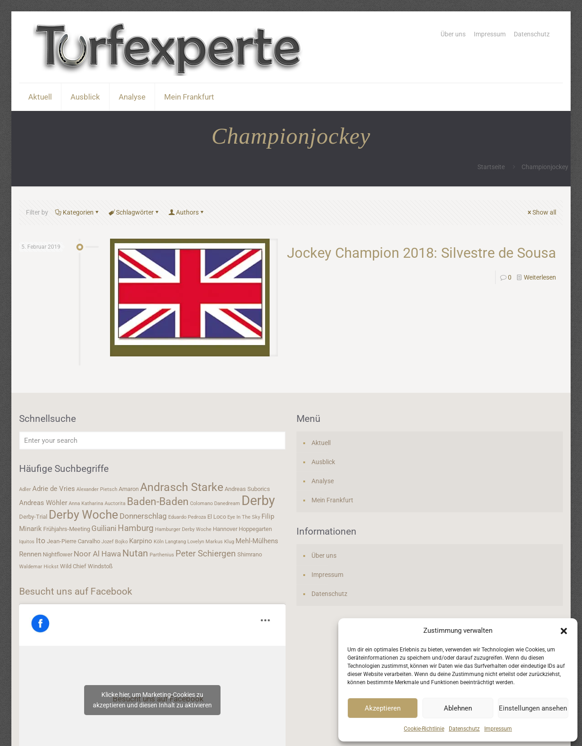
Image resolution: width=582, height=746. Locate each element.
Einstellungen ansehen (533, 708)
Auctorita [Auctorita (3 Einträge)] (115, 503)
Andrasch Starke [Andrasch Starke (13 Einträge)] (181, 487)
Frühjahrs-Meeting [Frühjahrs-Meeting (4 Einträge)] (66, 529)
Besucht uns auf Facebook (75, 591)
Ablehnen (458, 708)
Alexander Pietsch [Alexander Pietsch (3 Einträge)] (96, 489)
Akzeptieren (383, 708)
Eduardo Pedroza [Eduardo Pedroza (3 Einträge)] (187, 517)
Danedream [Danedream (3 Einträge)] (227, 503)
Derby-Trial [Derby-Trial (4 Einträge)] (33, 516)
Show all (541, 212)
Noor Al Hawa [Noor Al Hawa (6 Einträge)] (97, 553)
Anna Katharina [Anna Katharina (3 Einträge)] (86, 503)
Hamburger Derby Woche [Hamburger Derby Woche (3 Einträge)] (183, 529)
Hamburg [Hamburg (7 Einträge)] (136, 528)
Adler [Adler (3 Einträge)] (25, 489)
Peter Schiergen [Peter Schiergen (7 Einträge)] (206, 554)
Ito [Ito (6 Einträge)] (40, 540)
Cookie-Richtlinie (424, 729)
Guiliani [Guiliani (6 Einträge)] (103, 528)
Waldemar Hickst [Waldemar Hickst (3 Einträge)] (39, 567)
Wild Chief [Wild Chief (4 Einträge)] (73, 566)
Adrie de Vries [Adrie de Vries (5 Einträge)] (53, 489)
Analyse (322, 481)
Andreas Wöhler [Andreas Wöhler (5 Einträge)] (43, 503)
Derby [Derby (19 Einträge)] (258, 500)
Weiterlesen (540, 277)
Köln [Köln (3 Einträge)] (159, 542)
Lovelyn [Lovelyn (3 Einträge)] (195, 542)
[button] (563, 631)
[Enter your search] (152, 440)
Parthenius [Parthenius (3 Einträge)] (162, 555)
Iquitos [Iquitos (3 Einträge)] (27, 542)
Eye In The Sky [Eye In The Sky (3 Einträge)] (243, 517)
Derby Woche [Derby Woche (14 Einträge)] (83, 514)
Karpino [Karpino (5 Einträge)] (140, 541)
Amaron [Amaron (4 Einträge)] (129, 489)
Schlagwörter (134, 212)
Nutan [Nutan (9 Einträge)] (135, 553)
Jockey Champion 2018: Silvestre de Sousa (421, 253)
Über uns (453, 34)
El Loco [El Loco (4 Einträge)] (216, 516)
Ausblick (323, 462)
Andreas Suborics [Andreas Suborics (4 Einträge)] (247, 489)
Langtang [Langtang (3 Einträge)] (175, 542)
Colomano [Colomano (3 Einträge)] (201, 503)
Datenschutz (464, 729)
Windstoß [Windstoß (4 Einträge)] (100, 566)
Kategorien (77, 212)
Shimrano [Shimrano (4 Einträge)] (249, 554)
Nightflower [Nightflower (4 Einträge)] (57, 554)
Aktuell (321, 442)
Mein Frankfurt (332, 500)
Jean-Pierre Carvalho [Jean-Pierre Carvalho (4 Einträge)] (73, 541)
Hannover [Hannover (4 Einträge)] (225, 529)
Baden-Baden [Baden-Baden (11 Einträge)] (158, 501)
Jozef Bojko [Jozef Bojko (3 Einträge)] (114, 542)
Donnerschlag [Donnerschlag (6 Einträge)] (143, 516)
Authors (186, 212)
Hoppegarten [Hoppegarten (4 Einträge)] (255, 529)
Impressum (498, 729)
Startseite (491, 166)
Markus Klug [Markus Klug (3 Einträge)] (220, 542)
